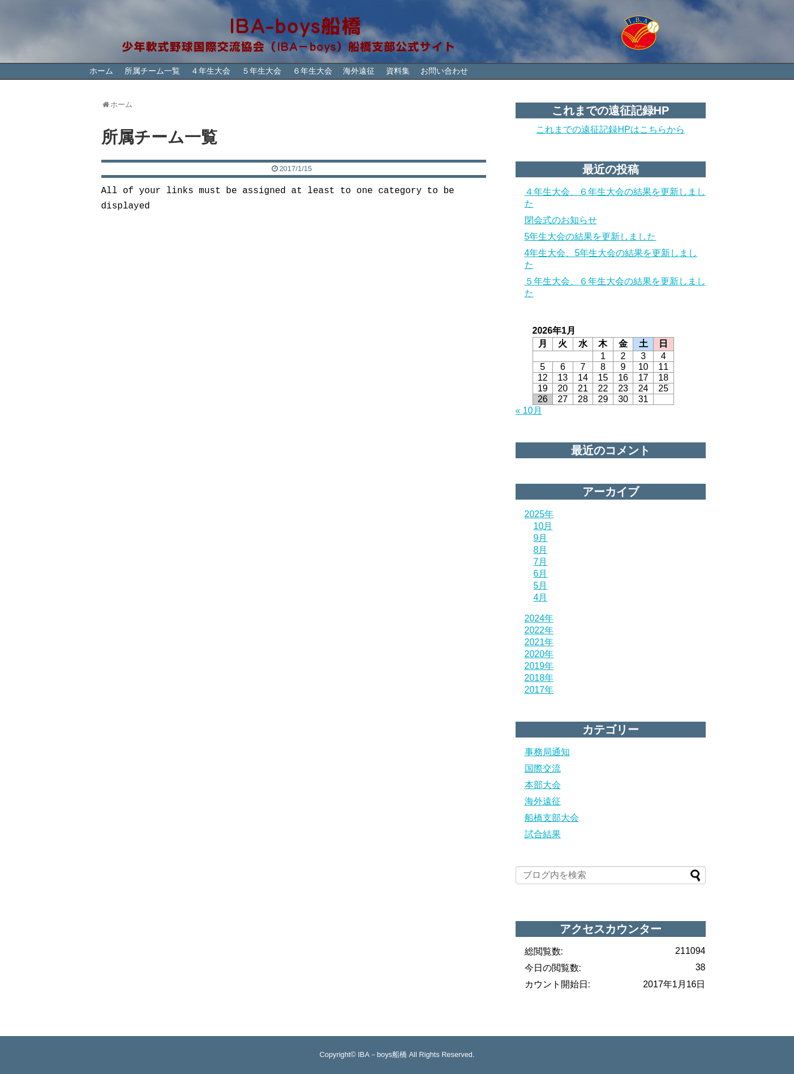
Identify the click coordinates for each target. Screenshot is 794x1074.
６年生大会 (312, 70)
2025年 (539, 514)
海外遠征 (359, 70)
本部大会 (543, 785)
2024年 (539, 618)
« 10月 (529, 410)
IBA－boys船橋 (382, 1054)
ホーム (101, 70)
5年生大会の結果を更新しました (590, 236)
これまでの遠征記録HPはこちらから (610, 129)
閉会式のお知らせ (561, 220)
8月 (541, 550)
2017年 (539, 689)
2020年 (539, 654)
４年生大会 (210, 70)
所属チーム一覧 (152, 70)
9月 (541, 538)
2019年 (539, 666)
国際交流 (543, 768)
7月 (541, 561)
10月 (543, 526)
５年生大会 (261, 70)
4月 (541, 597)
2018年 (539, 678)
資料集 (398, 70)
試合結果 (543, 834)
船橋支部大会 (552, 817)
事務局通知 (547, 752)
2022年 (539, 630)
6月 (541, 573)
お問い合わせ (444, 70)
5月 (541, 585)
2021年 (539, 642)
